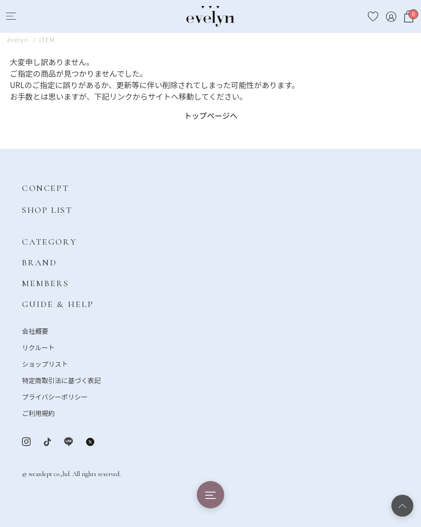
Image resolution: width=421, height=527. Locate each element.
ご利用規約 (38, 413)
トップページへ (211, 115)
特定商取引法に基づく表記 (61, 380)
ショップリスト (45, 363)
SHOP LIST (47, 210)
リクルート (38, 347)
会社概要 (35, 330)
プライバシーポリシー (55, 396)
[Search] (31, 16)
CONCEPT (45, 188)
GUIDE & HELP (58, 304)
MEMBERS (46, 283)
